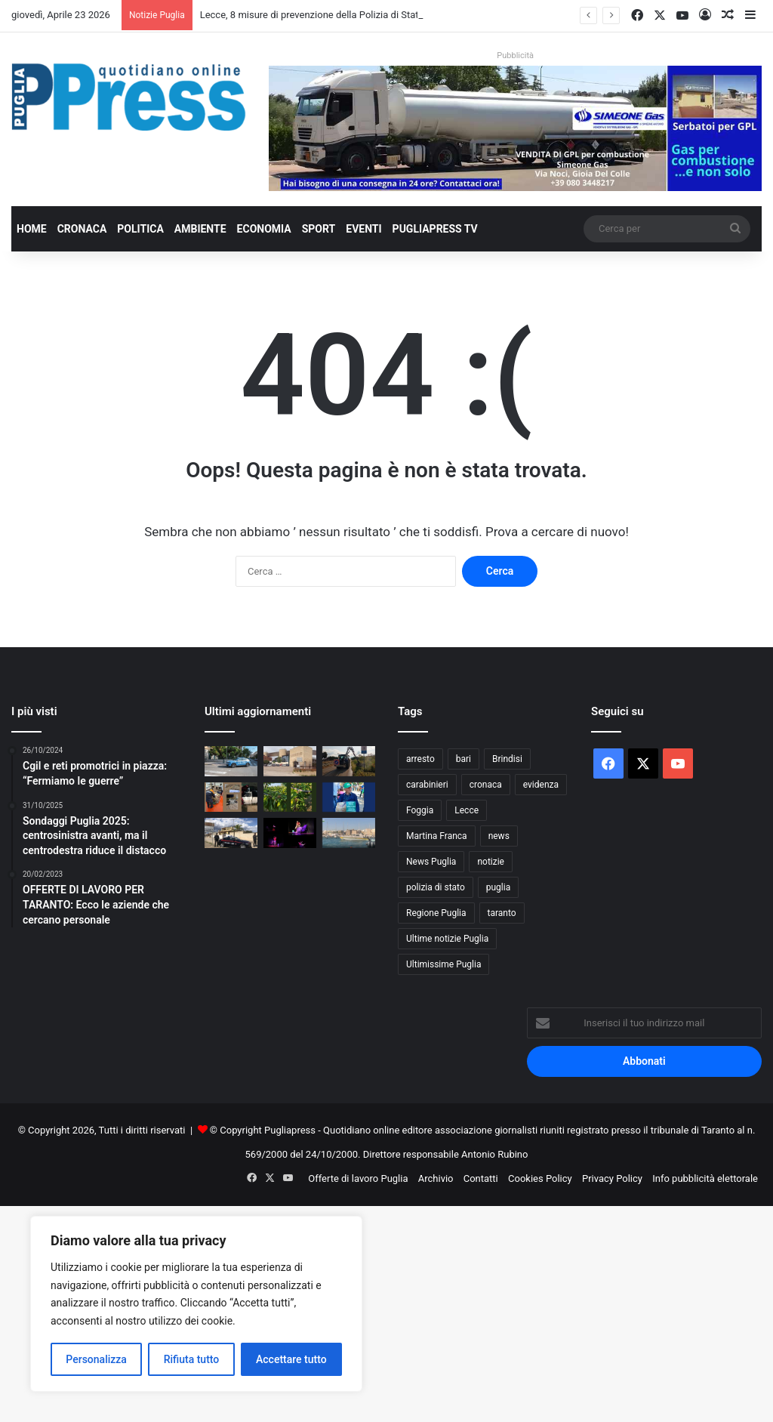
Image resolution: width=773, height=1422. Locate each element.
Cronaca (82, 229)
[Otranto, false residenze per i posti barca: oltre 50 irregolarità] (348, 832)
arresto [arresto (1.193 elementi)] (420, 759)
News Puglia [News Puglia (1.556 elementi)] (431, 861)
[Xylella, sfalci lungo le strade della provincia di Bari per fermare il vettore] (348, 761)
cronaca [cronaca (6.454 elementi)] (486, 784)
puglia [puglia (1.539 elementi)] (498, 887)
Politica (140, 229)
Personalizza (96, 1359)
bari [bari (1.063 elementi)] (463, 759)
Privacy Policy (612, 1178)
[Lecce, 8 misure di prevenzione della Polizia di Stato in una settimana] (231, 761)
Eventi (363, 229)
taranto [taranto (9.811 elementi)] (502, 913)
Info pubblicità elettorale (705, 1178)
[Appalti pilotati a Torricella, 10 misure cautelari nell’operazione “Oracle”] (231, 832)
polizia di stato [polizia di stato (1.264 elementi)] (435, 887)
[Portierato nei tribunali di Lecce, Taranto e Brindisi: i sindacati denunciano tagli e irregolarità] (289, 761)
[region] (196, 1304)
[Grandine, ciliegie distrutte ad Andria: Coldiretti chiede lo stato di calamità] (289, 797)
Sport (319, 229)
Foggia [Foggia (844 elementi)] (419, 810)
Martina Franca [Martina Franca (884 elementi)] (436, 836)
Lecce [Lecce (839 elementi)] (466, 810)
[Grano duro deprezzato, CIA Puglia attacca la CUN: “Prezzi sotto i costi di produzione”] (348, 797)
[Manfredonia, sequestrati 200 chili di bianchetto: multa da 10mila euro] (231, 797)
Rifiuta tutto (192, 1359)
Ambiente (200, 229)
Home (32, 229)
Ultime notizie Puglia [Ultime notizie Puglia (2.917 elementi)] (447, 938)
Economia (264, 229)
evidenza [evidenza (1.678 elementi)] (541, 784)
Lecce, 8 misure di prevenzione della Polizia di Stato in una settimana (350, 14)
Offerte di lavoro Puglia (358, 1178)
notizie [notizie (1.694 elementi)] (490, 861)
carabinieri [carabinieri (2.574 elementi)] (427, 784)
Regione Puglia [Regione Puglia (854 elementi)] (436, 913)
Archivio (436, 1178)
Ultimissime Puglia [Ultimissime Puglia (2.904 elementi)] (443, 964)
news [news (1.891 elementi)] (499, 836)
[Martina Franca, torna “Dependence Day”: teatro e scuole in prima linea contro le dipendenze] (289, 832)
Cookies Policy (540, 1178)
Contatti (480, 1178)
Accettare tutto (291, 1359)
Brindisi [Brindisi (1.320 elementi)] (507, 759)
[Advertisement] (386, 1311)
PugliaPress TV (435, 229)
